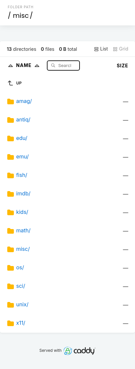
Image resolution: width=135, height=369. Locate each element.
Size (122, 65)
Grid (120, 49)
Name (29, 65)
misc (21, 15)
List (101, 49)
